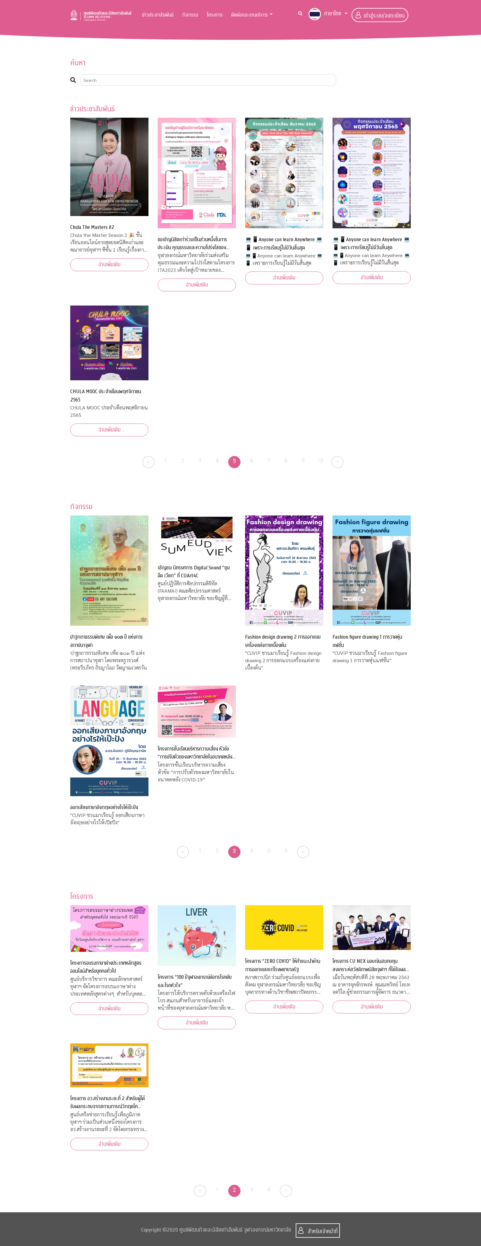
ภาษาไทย (325, 14)
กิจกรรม (190, 15)
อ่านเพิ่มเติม (109, 264)
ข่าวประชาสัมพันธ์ (158, 15)
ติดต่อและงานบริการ (249, 15)
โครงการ (215, 15)
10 (320, 460)
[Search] (208, 80)
